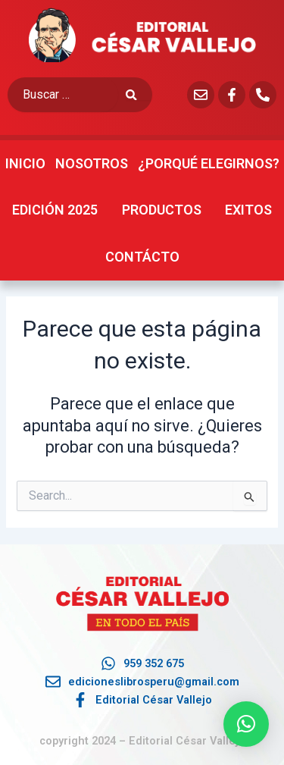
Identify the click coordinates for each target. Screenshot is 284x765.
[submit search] (139, 95)
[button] (246, 724)
